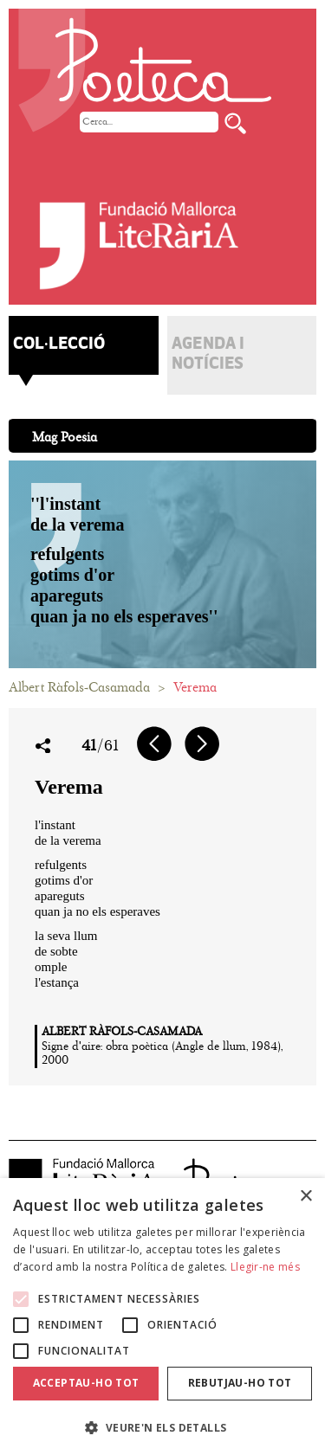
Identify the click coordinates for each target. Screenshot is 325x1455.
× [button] (305, 1196)
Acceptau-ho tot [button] (86, 1382)
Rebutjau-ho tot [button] (240, 1382)
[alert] (162, 1316)
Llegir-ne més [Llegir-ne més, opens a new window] (265, 1266)
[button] (162, 1427)
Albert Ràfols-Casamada (79, 687)
